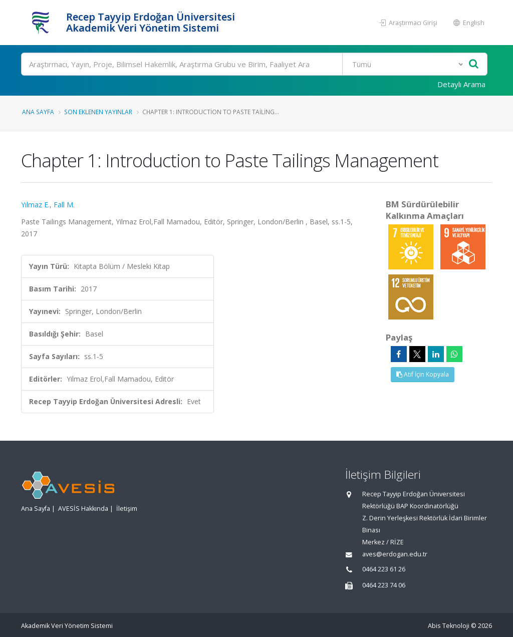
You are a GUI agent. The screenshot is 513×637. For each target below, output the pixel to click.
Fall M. (64, 204)
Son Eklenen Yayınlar (98, 112)
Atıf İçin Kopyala (422, 374)
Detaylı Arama (461, 84)
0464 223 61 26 (383, 569)
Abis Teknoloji (448, 625)
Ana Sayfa (38, 112)
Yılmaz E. (35, 204)
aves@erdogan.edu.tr (394, 554)
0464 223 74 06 (383, 585)
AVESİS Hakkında (83, 508)
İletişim (126, 508)
